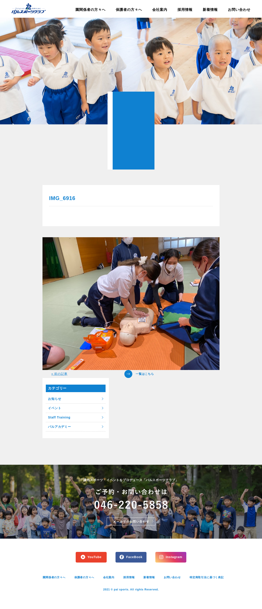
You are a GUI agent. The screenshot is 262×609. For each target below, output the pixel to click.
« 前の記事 (59, 374)
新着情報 (210, 10)
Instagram (174, 557)
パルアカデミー (59, 426)
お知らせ (54, 399)
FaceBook (134, 557)
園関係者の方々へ (90, 10)
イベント (54, 408)
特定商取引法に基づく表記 (207, 577)
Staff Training (59, 417)
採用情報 (185, 10)
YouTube (94, 557)
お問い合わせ (239, 10)
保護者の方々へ (129, 10)
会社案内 (159, 10)
